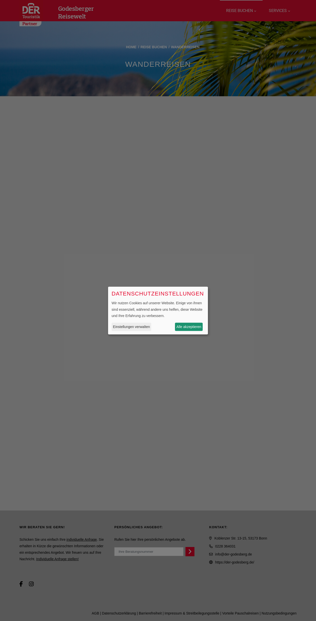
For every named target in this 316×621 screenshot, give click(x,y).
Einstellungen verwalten (131, 327)
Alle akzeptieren (188, 327)
